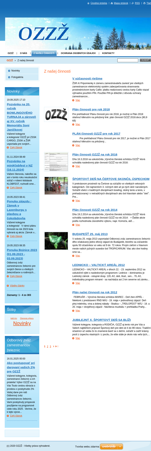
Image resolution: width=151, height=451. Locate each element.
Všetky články (17, 285)
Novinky (15, 70)
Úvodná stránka (99, 3)
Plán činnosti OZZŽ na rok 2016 (94, 154)
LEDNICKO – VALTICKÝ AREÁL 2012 (98, 265)
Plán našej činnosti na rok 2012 (94, 292)
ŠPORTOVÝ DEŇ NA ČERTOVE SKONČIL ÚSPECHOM (110, 179)
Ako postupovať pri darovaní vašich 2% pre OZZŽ (21, 367)
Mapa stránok (121, 3)
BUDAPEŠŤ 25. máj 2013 (90, 234)
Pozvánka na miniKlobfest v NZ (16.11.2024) (20, 165)
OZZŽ (11, 53)
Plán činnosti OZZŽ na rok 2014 (94, 209)
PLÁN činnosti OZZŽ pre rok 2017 (96, 133)
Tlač (148, 3)
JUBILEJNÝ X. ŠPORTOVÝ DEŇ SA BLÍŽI (101, 319)
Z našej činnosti (44, 53)
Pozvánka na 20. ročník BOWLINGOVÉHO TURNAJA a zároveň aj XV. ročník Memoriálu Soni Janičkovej (21, 117)
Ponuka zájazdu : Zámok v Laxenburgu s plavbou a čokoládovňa (19, 210)
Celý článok (16, 147)
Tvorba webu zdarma (87, 446)
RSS (137, 3)
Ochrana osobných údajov (78, 53)
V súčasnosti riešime (87, 78)
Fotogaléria (17, 77)
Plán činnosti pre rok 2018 (91, 109)
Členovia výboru (27, 318)
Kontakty (108, 53)
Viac (78, 100)
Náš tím (13, 318)
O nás (23, 53)
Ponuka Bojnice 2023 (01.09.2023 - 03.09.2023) (22, 254)
